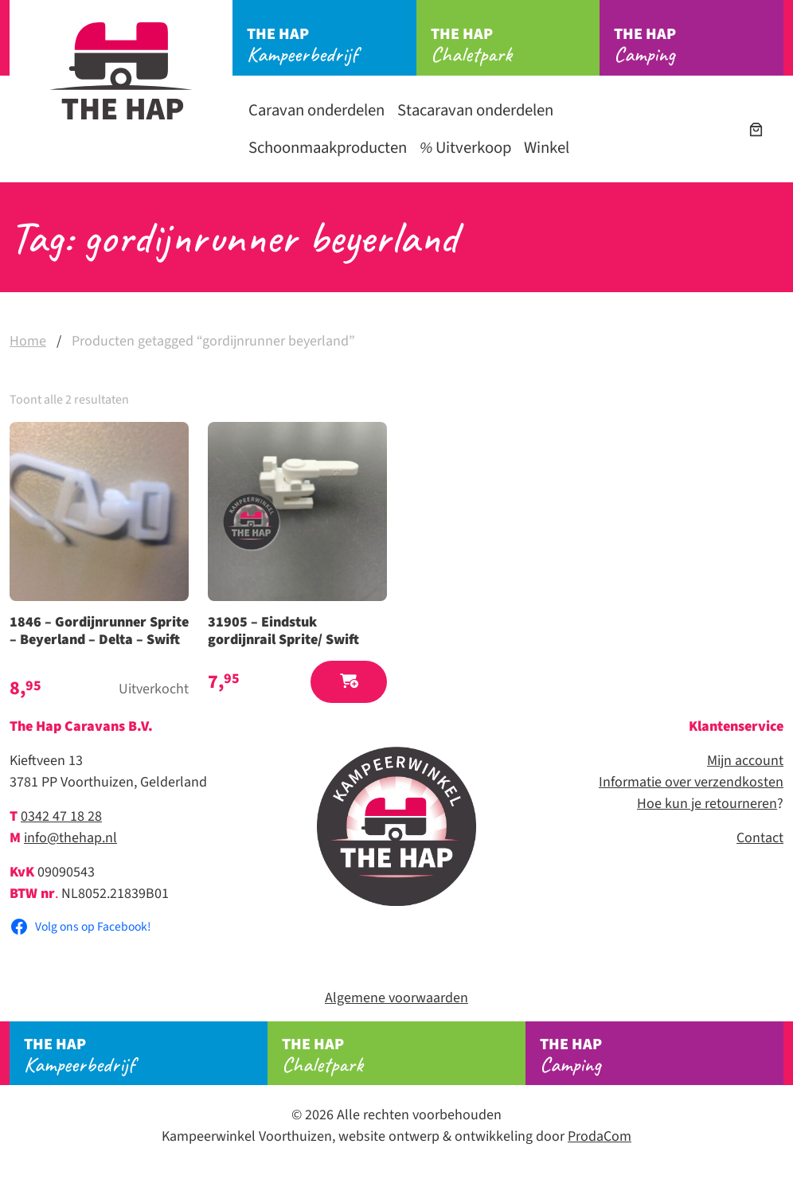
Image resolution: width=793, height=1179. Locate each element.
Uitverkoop (465, 147)
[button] (349, 682)
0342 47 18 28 (61, 816)
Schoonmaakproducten (327, 147)
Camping (698, 45)
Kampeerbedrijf (331, 45)
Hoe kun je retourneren (707, 804)
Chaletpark (515, 45)
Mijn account (745, 761)
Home (28, 341)
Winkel (546, 147)
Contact (759, 838)
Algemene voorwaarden (396, 998)
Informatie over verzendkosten (691, 782)
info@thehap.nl (70, 838)
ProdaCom (599, 1136)
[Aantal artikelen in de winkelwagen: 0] (756, 129)
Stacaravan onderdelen (475, 110)
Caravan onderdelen (316, 110)
